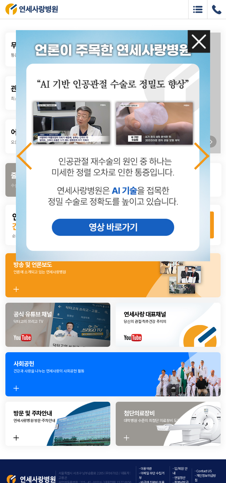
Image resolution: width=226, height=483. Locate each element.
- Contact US (203, 470)
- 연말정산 (179, 477)
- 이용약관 (145, 468)
